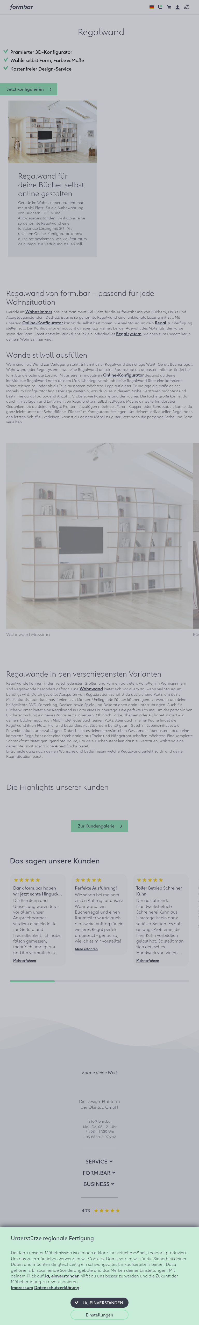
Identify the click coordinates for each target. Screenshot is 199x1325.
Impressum (22, 1287)
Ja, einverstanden (62, 1275)
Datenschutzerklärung (56, 1287)
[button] (99, 1302)
